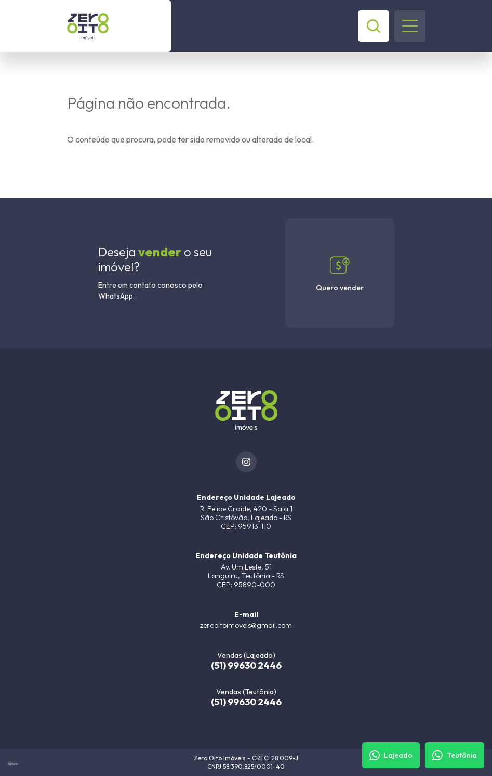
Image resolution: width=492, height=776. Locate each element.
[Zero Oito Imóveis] (119, 26)
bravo (13, 763)
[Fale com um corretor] (391, 755)
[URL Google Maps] (246, 512)
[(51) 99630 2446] (246, 661)
